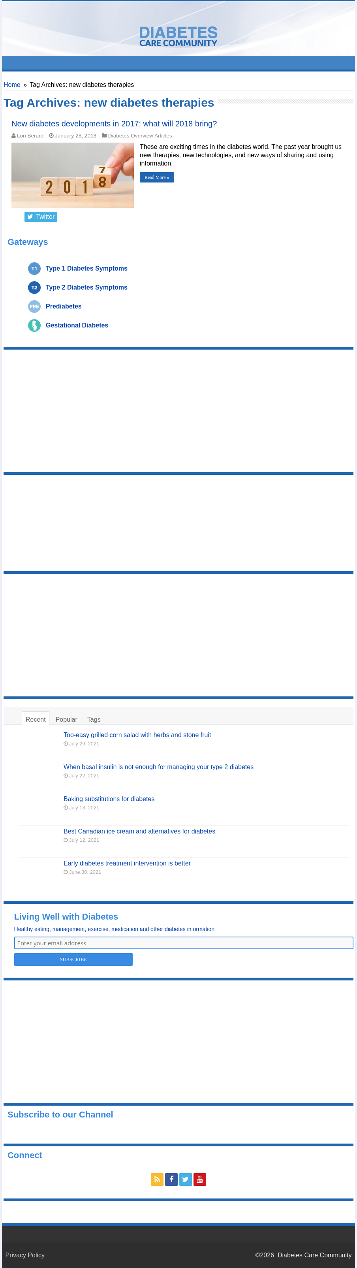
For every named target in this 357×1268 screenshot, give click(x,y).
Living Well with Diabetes (66, 917)
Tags (94, 719)
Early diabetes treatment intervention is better (127, 863)
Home (12, 84)
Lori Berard (30, 136)
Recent (36, 719)
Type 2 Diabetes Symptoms (87, 287)
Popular (66, 719)
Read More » (157, 177)
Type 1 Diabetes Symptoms (87, 268)
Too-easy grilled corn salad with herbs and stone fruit (137, 735)
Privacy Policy (25, 1255)
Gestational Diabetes (77, 325)
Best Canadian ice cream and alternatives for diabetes (139, 831)
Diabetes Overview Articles (140, 136)
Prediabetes (64, 306)
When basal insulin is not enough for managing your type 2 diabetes (159, 767)
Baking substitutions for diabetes (109, 799)
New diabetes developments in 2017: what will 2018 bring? (114, 123)
